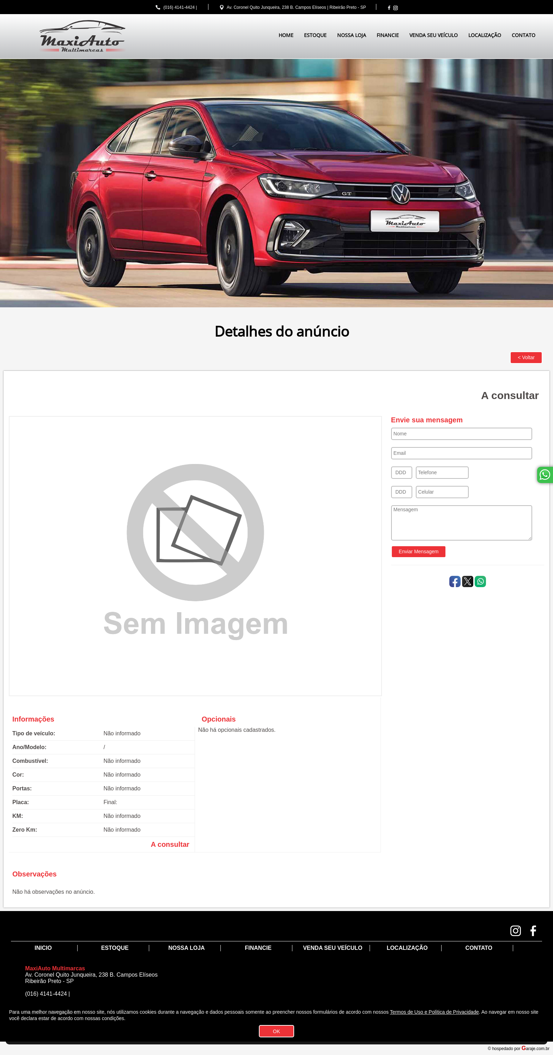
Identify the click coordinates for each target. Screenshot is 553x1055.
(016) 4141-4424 (179, 7)
